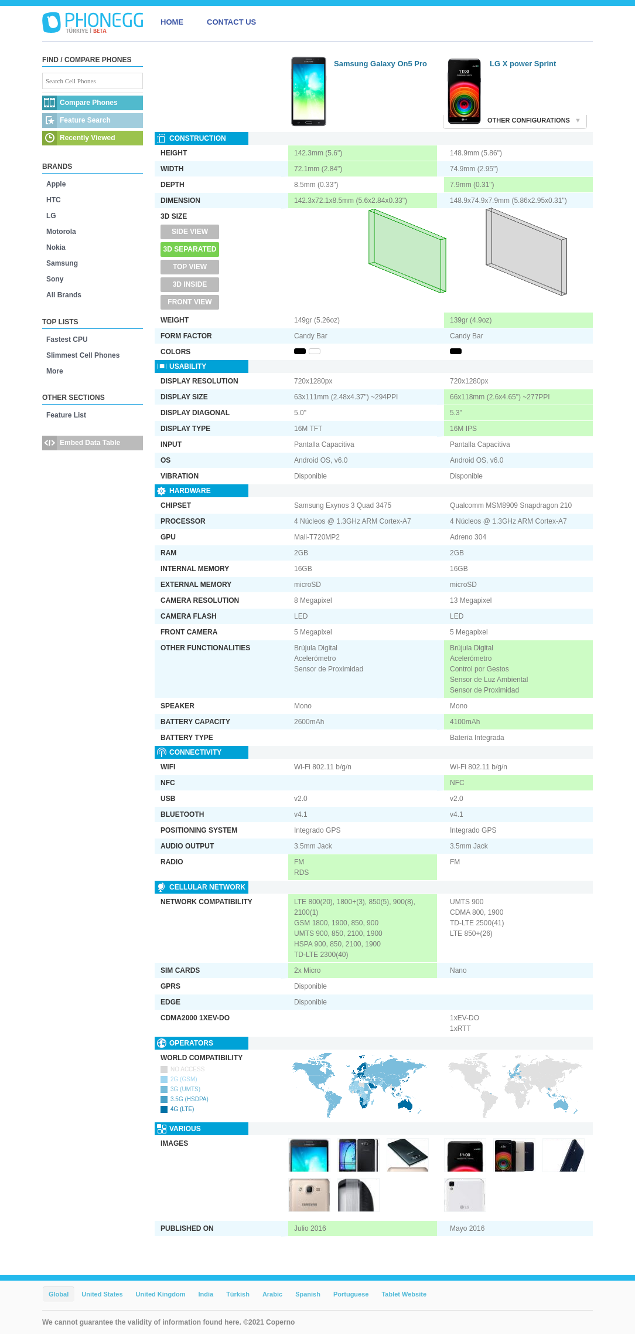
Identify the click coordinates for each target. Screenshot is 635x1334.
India (205, 1294)
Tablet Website (403, 1294)
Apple (56, 184)
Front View (189, 302)
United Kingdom (161, 1294)
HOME (172, 22)
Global (59, 1294)
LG (51, 216)
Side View (190, 232)
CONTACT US (231, 22)
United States (101, 1294)
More (54, 371)
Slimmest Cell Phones (83, 355)
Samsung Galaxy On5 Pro (380, 63)
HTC (53, 200)
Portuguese (351, 1294)
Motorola (61, 232)
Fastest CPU (67, 339)
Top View (190, 267)
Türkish (238, 1294)
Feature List (66, 415)
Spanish (307, 1294)
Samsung (62, 263)
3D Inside (190, 284)
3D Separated (190, 249)
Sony (54, 279)
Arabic (272, 1294)
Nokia (56, 247)
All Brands (63, 295)
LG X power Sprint (523, 63)
